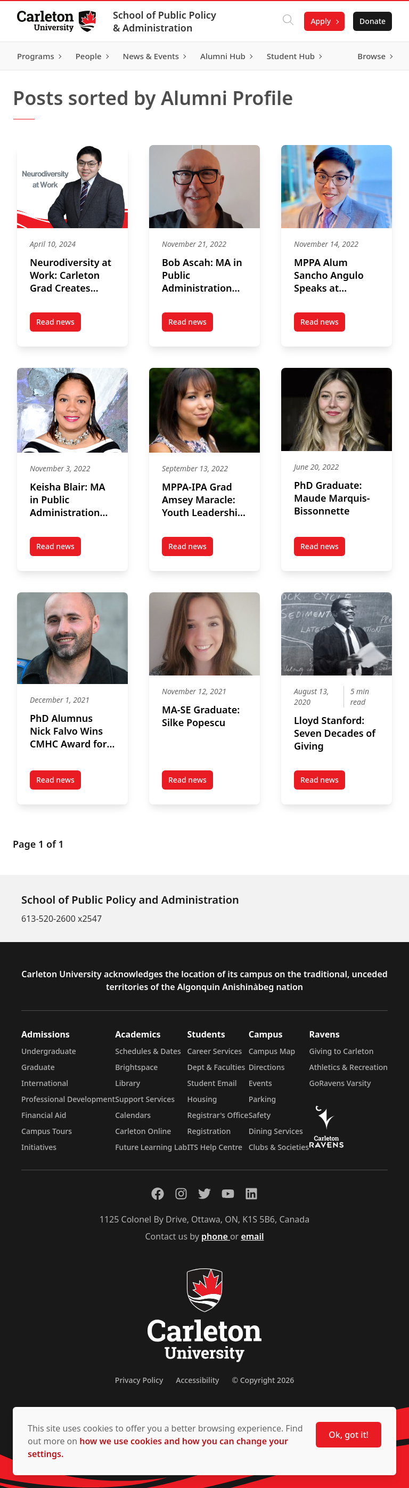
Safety (260, 1115)
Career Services (214, 1051)
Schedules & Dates (148, 1051)
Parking (262, 1099)
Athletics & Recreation (348, 1067)
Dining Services (276, 1131)
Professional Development (68, 1099)
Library (127, 1083)
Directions (267, 1067)
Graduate (38, 1067)
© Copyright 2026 (263, 1380)
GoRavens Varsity (340, 1083)
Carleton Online (143, 1131)
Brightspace (136, 1067)
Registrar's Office (218, 1115)
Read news (58, 324)
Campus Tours (46, 1131)
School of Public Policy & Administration (164, 21)
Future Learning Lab (151, 1147)
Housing (202, 1099)
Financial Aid (43, 1115)
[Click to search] (288, 21)
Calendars (133, 1115)
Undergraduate (48, 1051)
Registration (209, 1131)
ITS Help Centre (215, 1147)
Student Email (212, 1083)
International (44, 1083)
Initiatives (38, 1147)
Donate (372, 21)
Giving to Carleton (341, 1051)
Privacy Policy (139, 1380)
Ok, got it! (349, 1435)
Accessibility (197, 1380)
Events (260, 1083)
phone (215, 1236)
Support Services (145, 1099)
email (252, 1236)
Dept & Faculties (216, 1067)
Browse (371, 56)
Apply (320, 21)
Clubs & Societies (279, 1147)
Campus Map (272, 1051)
